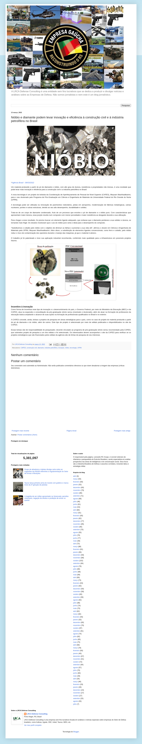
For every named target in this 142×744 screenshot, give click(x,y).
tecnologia (73, 348)
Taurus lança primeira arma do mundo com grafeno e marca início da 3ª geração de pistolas (46, 484)
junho (75, 504)
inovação (61, 348)
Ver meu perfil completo (32, 725)
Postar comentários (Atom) (27, 435)
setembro (76, 496)
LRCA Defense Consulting (37, 714)
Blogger (76, 732)
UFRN (79, 348)
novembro (77, 490)
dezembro (77, 487)
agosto (75, 499)
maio (75, 507)
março (75, 479)
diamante (41, 348)
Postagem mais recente (20, 431)
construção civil (32, 348)
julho (75, 502)
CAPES (23, 348)
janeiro (75, 485)
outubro (76, 493)
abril (74, 476)
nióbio (67, 348)
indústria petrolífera (51, 348)
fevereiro (76, 482)
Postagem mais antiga (122, 431)
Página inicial (71, 431)
